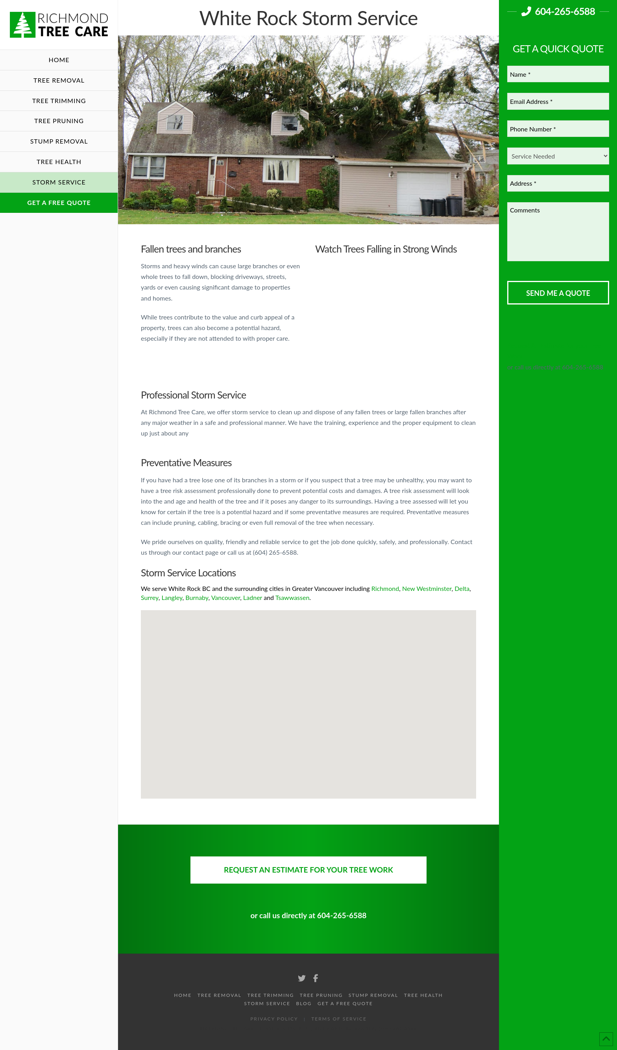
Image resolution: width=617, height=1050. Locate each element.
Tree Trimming (271, 995)
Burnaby (196, 597)
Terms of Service (339, 1019)
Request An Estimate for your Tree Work (308, 869)
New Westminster (426, 588)
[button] (290, 661)
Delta (461, 588)
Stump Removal (373, 995)
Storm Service (267, 1003)
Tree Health (423, 995)
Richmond (385, 588)
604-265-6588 (558, 11)
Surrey (150, 597)
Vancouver (225, 597)
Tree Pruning (321, 995)
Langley (171, 597)
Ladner (252, 597)
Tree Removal (220, 995)
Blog (304, 1003)
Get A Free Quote (345, 1003)
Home (183, 995)
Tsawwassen (292, 597)
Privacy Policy (274, 1019)
